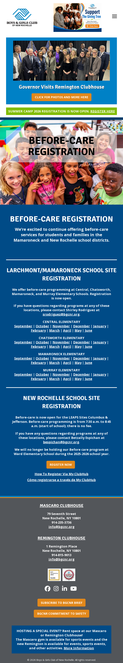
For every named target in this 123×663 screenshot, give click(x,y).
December (81, 326)
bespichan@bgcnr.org (61, 442)
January (99, 326)
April (67, 330)
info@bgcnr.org (61, 527)
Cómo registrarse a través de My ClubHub (61, 480)
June (88, 330)
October (42, 326)
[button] (114, 16)
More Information (79, 648)
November (61, 326)
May (78, 330)
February (38, 330)
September (23, 326)
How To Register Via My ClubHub (61, 474)
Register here (102, 111)
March (54, 330)
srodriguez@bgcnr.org (61, 314)
